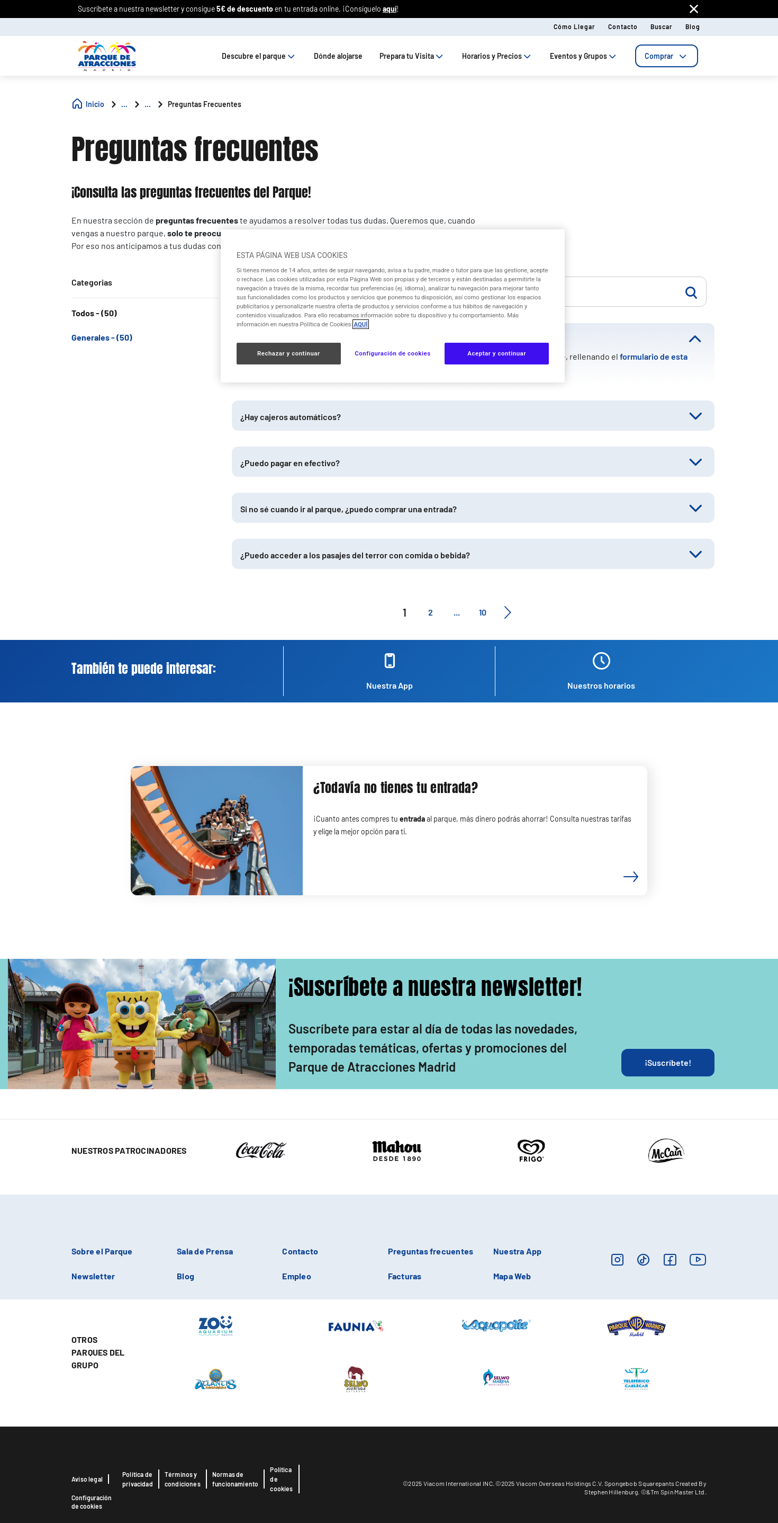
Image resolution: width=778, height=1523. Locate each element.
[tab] (667, 56)
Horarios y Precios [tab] (497, 56)
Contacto (623, 26)
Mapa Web (512, 1276)
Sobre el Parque (102, 1251)
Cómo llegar (574, 26)
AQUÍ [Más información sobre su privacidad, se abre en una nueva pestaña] (360, 324)
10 (482, 612)
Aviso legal (87, 1479)
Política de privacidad (137, 1479)
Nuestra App (517, 1251)
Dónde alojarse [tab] (338, 55)
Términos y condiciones (183, 1479)
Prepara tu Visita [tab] (412, 56)
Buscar (661, 26)
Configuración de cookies (91, 1502)
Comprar (667, 56)
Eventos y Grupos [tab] (584, 56)
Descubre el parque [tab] (259, 56)
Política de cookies (281, 1479)
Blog (692, 26)
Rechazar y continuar (288, 353)
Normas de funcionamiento (235, 1479)
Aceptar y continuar (496, 353)
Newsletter (93, 1276)
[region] (393, 305)
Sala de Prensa (205, 1251)
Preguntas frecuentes (431, 1251)
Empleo (296, 1276)
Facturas (405, 1276)
